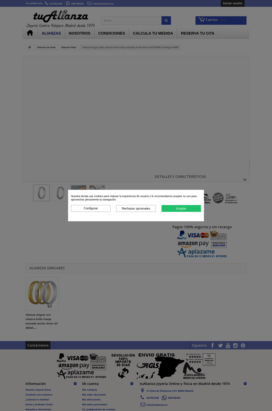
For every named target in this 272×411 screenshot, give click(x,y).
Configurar (91, 208)
